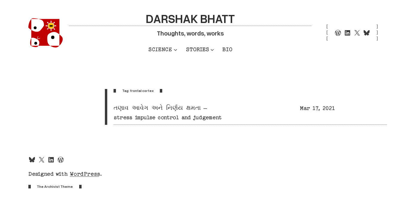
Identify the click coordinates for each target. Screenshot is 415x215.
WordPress (84, 173)
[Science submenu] (175, 49)
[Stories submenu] (212, 49)
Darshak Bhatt (190, 18)
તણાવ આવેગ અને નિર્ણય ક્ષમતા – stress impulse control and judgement (168, 113)
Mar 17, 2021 (317, 108)
